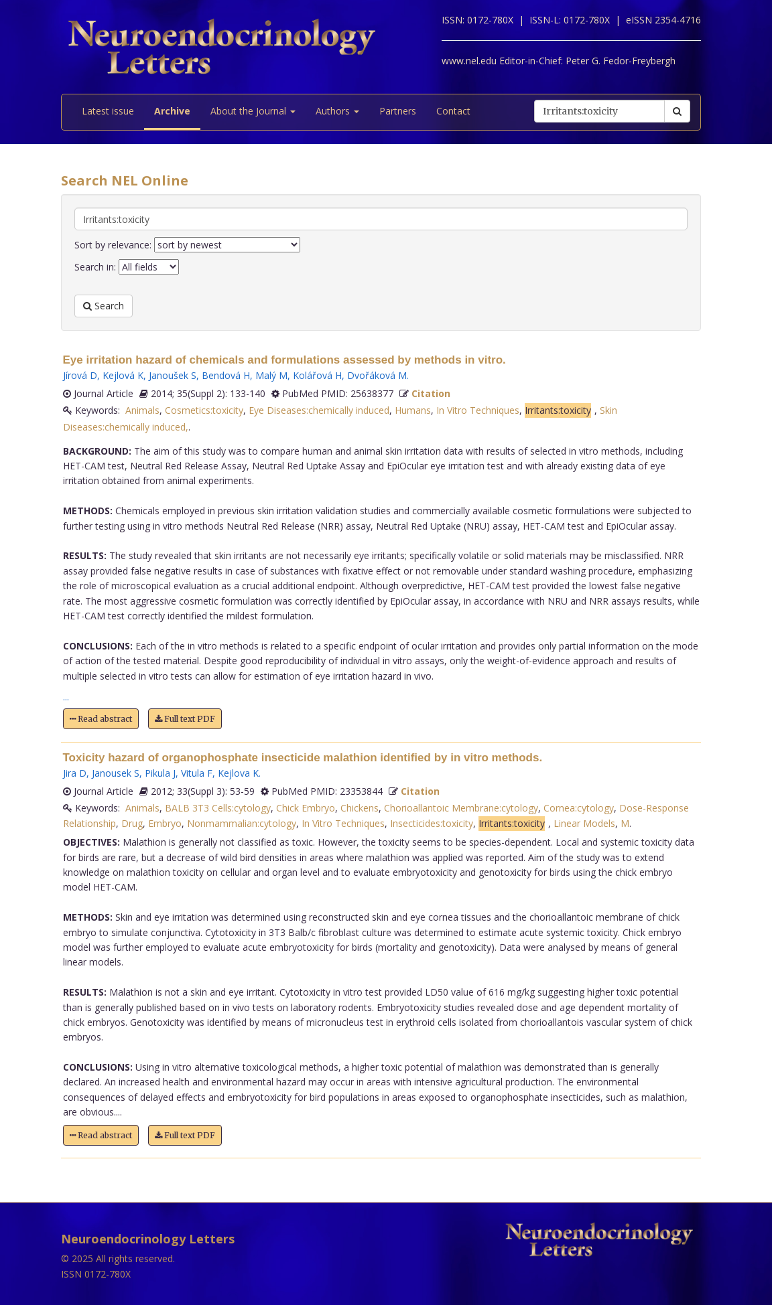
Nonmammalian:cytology (241, 823)
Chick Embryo (305, 807)
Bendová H (226, 375)
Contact (453, 110)
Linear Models (584, 823)
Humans (413, 410)
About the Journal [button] (253, 110)
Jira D (74, 773)
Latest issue (108, 110)
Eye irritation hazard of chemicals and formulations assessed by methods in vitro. (284, 360)
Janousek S (115, 773)
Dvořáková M (377, 375)
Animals (142, 410)
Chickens (359, 807)
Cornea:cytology (578, 807)
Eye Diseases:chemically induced (319, 410)
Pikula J (160, 773)
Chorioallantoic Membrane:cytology (461, 807)
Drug (132, 823)
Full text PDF (185, 719)
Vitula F (196, 773)
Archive (172, 110)
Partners (397, 110)
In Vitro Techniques (477, 410)
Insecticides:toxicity (431, 823)
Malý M (271, 375)
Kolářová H (317, 375)
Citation (430, 393)
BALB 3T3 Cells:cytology (218, 807)
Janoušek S (172, 375)
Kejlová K (123, 375)
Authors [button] (337, 110)
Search (103, 305)
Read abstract (101, 719)
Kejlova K (238, 773)
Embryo (165, 823)
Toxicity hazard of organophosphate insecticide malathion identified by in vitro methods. (303, 757)
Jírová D (80, 375)
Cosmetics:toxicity (204, 410)
